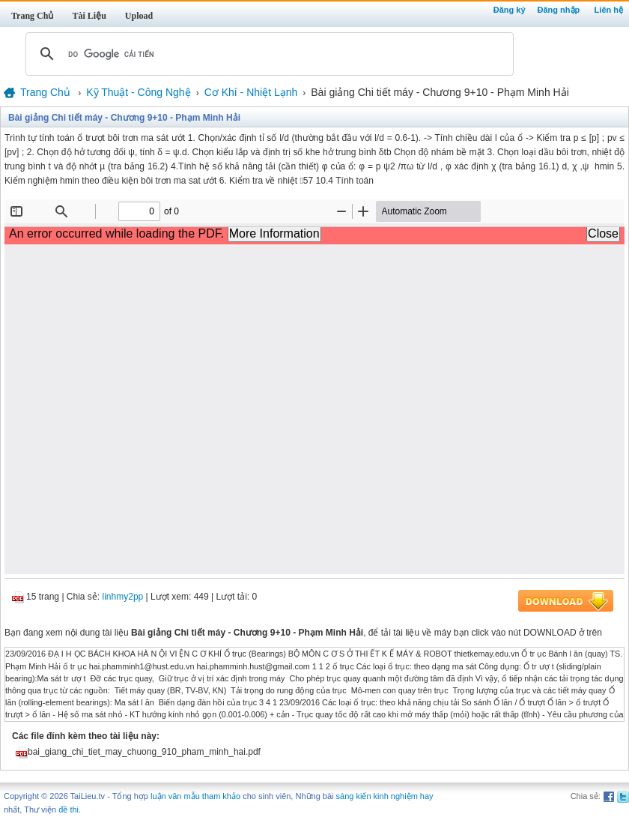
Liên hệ (609, 9)
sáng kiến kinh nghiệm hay (385, 796)
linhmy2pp (123, 596)
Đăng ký (509, 9)
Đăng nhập (559, 9)
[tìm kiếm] (267, 54)
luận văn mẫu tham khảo (195, 796)
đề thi (68, 809)
